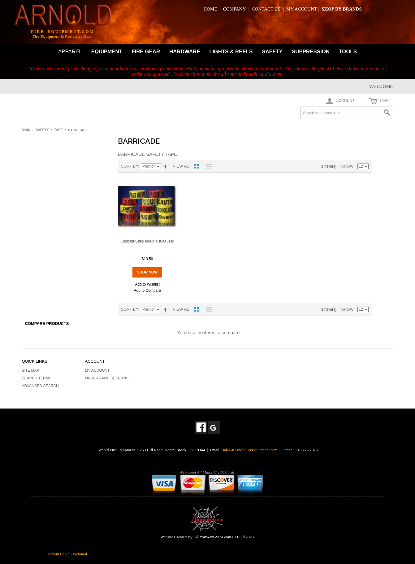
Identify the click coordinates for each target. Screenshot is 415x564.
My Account (97, 370)
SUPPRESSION (311, 52)
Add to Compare (147, 290)
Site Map (30, 370)
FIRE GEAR (146, 52)
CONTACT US (266, 9)
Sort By (129, 166)
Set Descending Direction (166, 166)
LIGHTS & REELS (231, 52)
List (207, 166)
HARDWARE (184, 52)
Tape (58, 130)
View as (181, 166)
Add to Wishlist (147, 284)
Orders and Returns (107, 378)
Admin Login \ (60, 554)
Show (347, 166)
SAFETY (272, 52)
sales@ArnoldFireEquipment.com (250, 450)
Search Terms (36, 378)
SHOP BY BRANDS (341, 9)
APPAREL (70, 52)
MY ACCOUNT (301, 9)
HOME (210, 9)
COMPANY (234, 9)
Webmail (80, 554)
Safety (42, 130)
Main (26, 130)
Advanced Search (40, 386)
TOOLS (348, 52)
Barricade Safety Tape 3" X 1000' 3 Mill (147, 241)
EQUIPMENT (106, 52)
